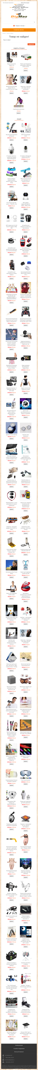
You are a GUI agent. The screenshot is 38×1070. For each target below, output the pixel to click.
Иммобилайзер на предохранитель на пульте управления (25, 481)
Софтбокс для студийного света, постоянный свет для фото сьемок (26, 940)
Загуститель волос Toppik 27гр (11, 64)
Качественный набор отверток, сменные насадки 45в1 (11, 551)
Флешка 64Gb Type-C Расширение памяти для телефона (25, 1033)
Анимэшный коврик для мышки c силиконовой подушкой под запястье (25, 296)
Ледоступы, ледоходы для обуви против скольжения (26, 88)
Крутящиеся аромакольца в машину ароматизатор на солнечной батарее (25, 595)
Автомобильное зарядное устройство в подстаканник (25, 227)
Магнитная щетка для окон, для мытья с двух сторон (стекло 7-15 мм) (11, 665)
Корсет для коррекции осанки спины (11, 594)
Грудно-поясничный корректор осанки (25, 388)
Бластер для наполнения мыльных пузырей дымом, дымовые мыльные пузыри (11, 343)
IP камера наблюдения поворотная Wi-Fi (25, 156)
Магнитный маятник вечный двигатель (25, 664)
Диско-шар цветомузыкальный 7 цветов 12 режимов (26, 412)
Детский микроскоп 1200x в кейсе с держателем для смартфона (11, 412)
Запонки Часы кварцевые (25, 435)
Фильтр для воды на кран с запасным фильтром (11, 1033)
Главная (4, 33)
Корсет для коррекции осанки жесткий (26, 572)
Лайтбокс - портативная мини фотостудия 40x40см (25, 619)
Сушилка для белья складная (25, 963)
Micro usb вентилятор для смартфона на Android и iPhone (26, 180)
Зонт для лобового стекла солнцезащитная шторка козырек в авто (11, 457)
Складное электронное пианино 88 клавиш (11, 939)
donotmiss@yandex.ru (9, 1059)
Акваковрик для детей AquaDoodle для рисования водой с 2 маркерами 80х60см (11, 296)
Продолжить (31, 44)
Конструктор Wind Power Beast (11, 572)
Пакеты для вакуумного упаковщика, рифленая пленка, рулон (25, 65)
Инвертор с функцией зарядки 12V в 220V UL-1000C (11, 528)
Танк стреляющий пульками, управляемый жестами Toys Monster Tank (11, 987)
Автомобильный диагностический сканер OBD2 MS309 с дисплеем (25, 250)
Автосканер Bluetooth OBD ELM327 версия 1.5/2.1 (26, 273)
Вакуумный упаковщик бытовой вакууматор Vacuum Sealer (11, 367)
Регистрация (26, 2)
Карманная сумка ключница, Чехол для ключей (26, 528)
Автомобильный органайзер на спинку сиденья (12, 273)
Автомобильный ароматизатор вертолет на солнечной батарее (11, 249)
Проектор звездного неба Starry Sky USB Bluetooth (25, 872)
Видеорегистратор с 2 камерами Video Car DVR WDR (11, 389)
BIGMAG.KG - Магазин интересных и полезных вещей (12, 1065)
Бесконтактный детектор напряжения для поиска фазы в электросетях (11, 320)
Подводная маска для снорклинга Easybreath (11, 825)
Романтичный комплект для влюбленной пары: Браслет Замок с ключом (25, 895)
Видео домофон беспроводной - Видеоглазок (25, 367)
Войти (22, 2)
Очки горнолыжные (25, 780)
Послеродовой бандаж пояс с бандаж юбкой (25, 847)
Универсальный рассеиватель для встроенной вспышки (26, 1011)
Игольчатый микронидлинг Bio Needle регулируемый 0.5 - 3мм (26, 458)
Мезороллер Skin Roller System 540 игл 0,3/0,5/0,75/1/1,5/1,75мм (11, 88)
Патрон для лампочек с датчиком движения (25, 802)
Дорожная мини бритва (11, 434)
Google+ (21, 1068)
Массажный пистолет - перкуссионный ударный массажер (11, 711)
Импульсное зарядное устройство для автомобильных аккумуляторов (26, 504)
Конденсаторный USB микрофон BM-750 (26, 550)
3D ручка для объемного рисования (11, 135)
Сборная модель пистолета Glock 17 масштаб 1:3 (25, 917)
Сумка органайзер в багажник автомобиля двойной (11, 964)
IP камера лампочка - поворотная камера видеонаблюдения (11, 157)
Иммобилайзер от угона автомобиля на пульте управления (11, 504)
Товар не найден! (10, 33)
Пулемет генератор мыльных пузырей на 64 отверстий (11, 895)
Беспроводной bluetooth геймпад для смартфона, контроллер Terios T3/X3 (26, 320)
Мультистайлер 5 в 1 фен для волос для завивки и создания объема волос (11, 734)
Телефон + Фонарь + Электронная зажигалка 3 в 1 (25, 987)
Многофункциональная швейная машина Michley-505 (25, 711)
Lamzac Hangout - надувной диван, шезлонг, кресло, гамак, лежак (11, 180)
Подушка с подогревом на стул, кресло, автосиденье (25, 825)
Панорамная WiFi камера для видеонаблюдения (11, 803)
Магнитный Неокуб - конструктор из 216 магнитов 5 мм (11, 688)
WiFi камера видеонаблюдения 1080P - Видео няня (25, 204)
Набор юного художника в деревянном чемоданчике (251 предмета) (11, 758)
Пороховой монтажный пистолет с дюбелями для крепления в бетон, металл (11, 848)
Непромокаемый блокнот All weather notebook (11, 781)
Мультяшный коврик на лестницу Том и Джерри (25, 732)
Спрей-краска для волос (18, 109)
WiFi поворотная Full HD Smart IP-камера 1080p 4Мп (11, 227)
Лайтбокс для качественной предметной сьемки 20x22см (11, 642)
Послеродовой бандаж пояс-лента (11, 871)
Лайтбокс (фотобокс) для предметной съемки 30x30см (11, 619)
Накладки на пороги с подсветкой (26, 757)
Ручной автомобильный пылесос (11, 917)
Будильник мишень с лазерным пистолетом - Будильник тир (25, 343)
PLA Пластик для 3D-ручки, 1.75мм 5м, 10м (11, 203)
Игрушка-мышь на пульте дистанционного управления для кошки (11, 481)
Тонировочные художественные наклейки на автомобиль (11, 1011)
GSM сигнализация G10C (25, 135)
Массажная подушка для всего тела (25, 687)
